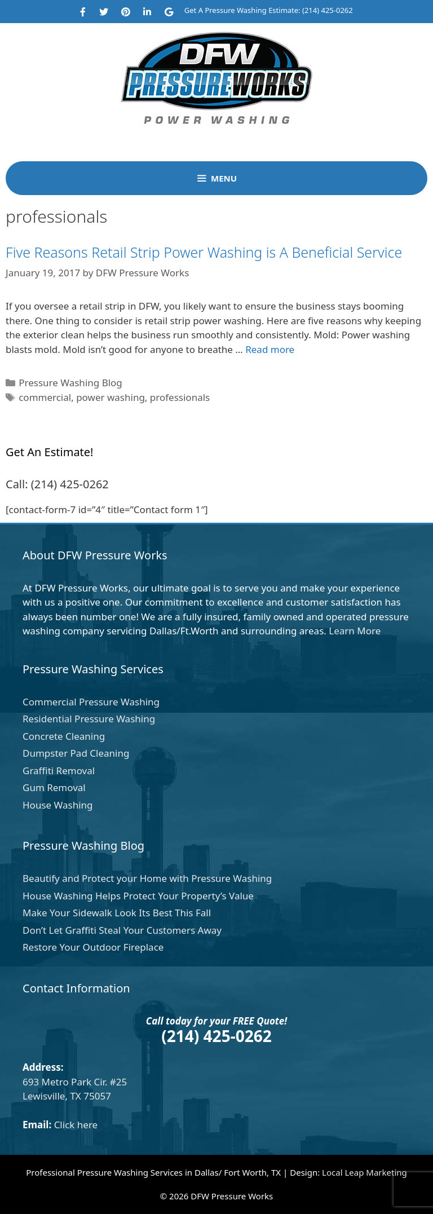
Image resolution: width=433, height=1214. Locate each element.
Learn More (355, 630)
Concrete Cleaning (64, 736)
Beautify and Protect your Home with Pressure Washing (147, 878)
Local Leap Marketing (364, 1172)
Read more (269, 349)
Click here (76, 1124)
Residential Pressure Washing (89, 718)
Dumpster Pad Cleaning (76, 753)
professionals (180, 397)
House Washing (58, 804)
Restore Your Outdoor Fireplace (93, 947)
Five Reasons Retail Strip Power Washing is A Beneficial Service (204, 252)
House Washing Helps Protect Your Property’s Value (138, 895)
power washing (110, 397)
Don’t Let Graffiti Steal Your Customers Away (122, 930)
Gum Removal (54, 787)
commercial (45, 397)
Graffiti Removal (59, 770)
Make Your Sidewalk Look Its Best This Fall (117, 912)
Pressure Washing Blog (70, 382)
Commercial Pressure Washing (91, 701)
